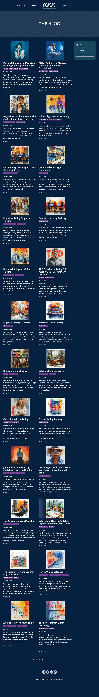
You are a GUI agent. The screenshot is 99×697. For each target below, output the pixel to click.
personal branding (23, 72)
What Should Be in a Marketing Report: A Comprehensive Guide (51, 533)
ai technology (45, 72)
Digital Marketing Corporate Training (18, 225)
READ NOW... (7, 91)
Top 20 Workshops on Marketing (15, 532)
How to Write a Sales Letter (54, 585)
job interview (12, 126)
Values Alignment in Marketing (50, 119)
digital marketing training (10, 230)
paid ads (16, 178)
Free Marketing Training (52, 427)
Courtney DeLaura (9, 141)
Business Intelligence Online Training (19, 277)
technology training (22, 642)
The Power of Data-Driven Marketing (53, 638)
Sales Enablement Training (53, 378)
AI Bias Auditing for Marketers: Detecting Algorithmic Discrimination (54, 66)
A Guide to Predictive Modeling (15, 638)
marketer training (13, 72)
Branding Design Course (16, 378)
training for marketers (19, 485)
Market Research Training (52, 330)
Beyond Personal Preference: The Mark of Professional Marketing (19, 120)
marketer (49, 123)
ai (39, 72)
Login (64, 6)
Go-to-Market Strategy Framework (51, 174)
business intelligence (9, 281)
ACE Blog (32, 6)
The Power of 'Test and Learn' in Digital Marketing (19, 587)
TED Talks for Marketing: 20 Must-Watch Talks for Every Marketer (54, 278)
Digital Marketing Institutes (18, 330)
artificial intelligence (28, 244)
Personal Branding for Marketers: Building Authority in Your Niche (19, 66)
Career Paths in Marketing (17, 427)
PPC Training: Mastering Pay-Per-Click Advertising (19, 174)
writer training (65, 588)
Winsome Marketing (53, 135)
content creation (62, 444)
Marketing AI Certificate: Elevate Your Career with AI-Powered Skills (54, 478)
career (5, 126)
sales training (52, 381)
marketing (16, 430)
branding (6, 72)
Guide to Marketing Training (54, 223)
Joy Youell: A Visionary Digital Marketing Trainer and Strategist (19, 478)
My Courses (20, 6)
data (5, 642)
